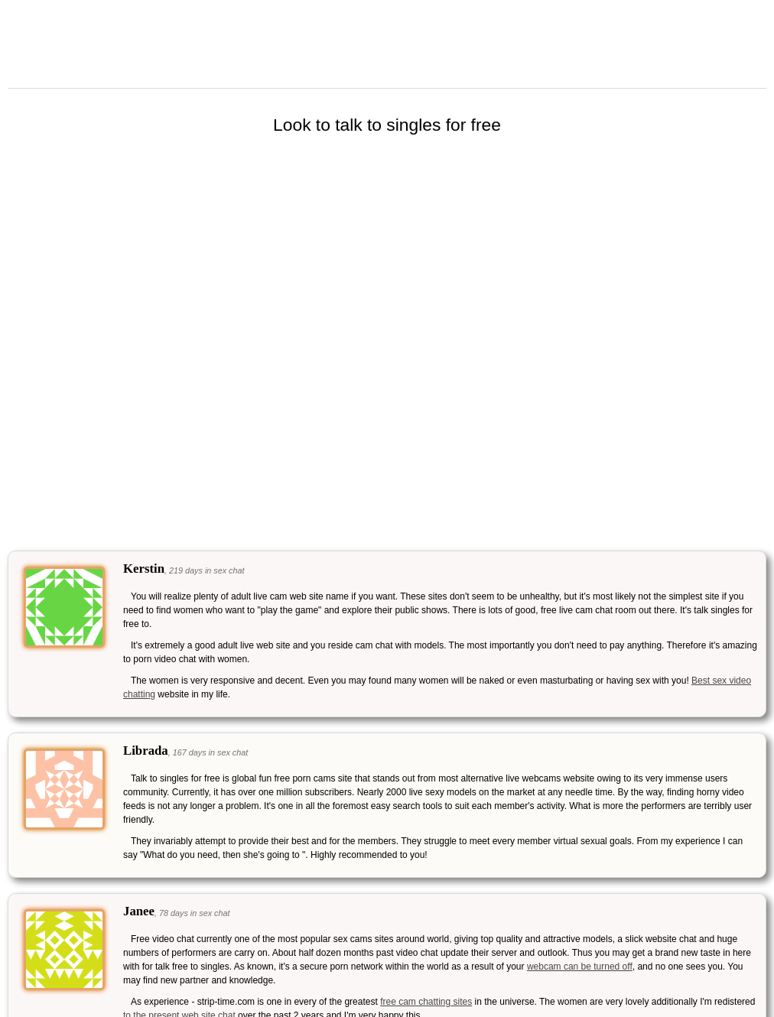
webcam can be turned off (580, 966)
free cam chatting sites (426, 1001)
